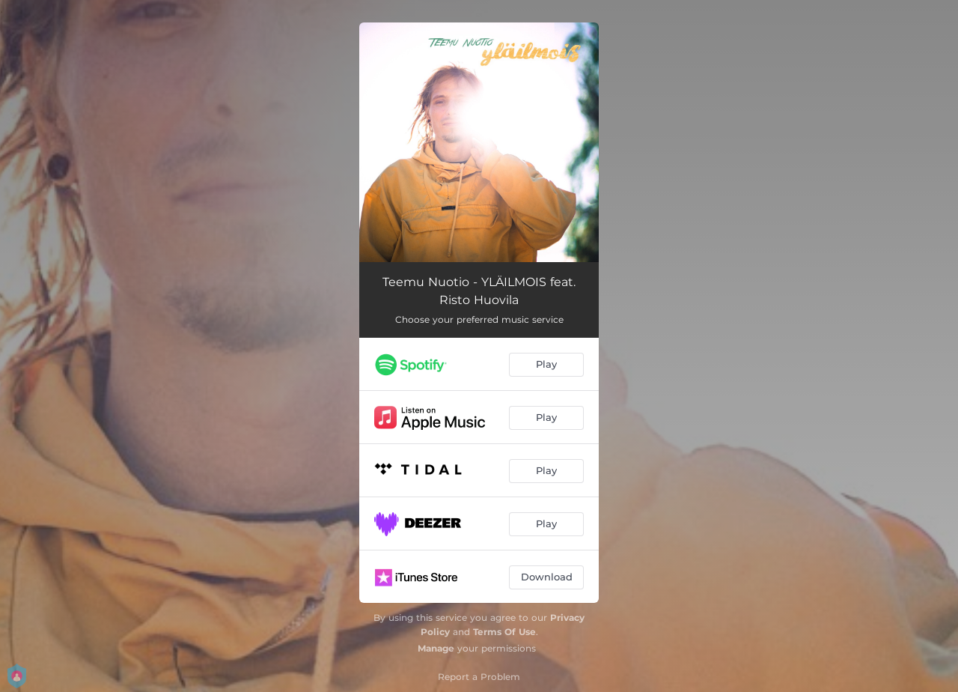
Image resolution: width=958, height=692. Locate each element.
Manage (436, 648)
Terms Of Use (504, 631)
